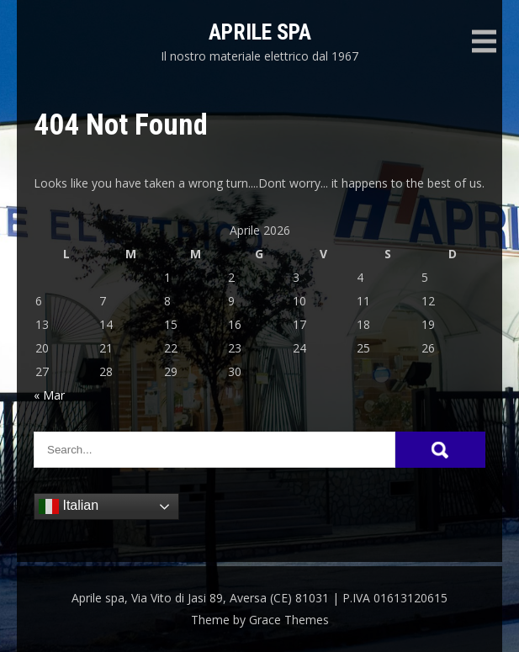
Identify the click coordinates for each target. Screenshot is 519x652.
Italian (68, 506)
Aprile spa (260, 32)
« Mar (49, 395)
